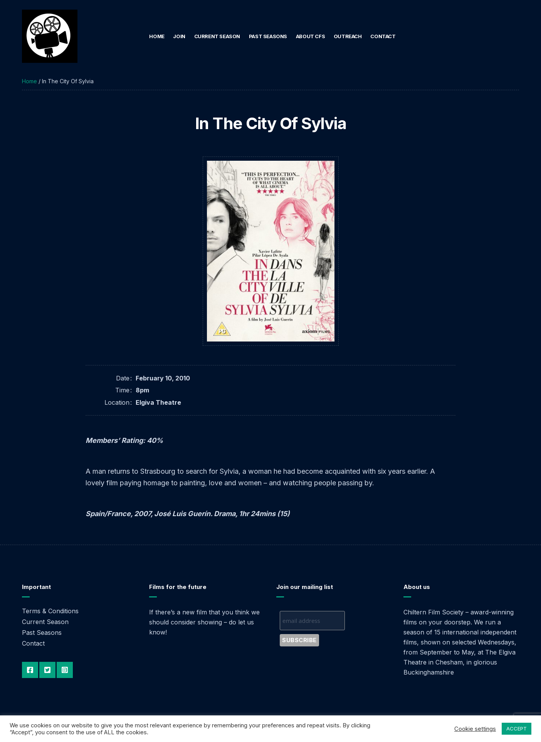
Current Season (217, 36)
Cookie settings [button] (475, 728)
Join (179, 36)
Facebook (30, 670)
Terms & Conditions (50, 611)
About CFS (310, 36)
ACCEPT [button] (516, 728)
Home (156, 36)
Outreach (348, 36)
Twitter (47, 670)
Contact (382, 36)
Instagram (65, 670)
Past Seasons (268, 36)
